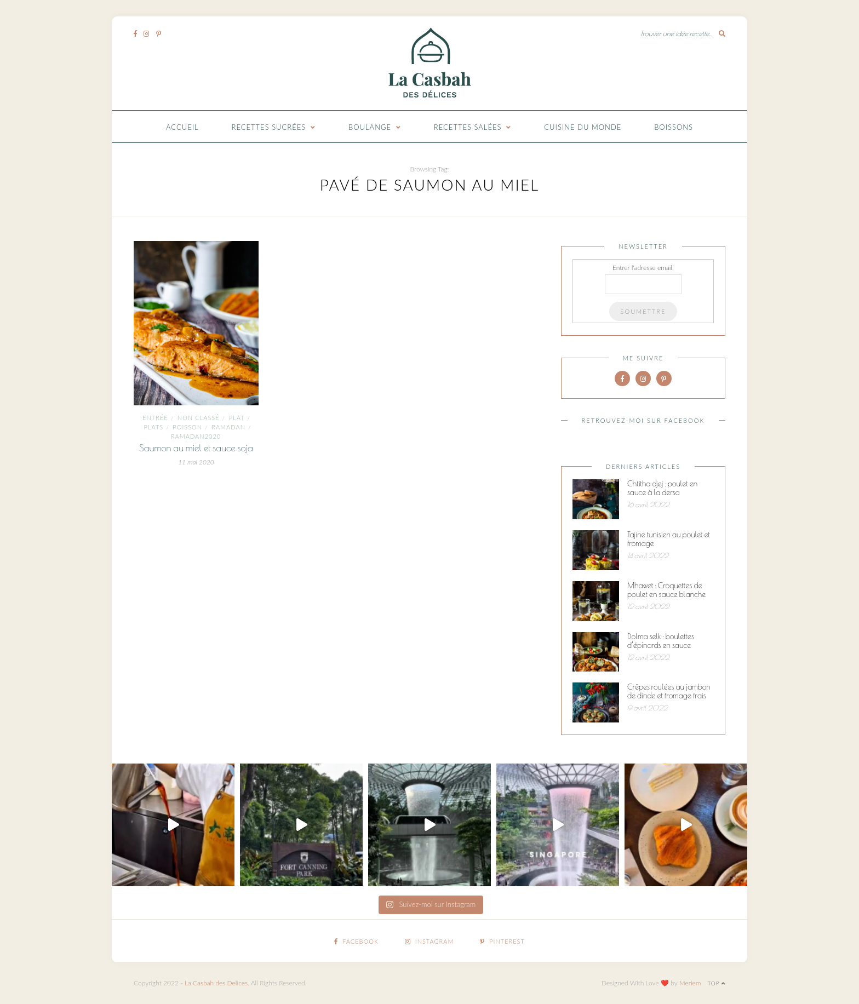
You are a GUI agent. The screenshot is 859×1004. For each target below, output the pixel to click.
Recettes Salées (468, 127)
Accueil (182, 127)
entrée (155, 417)
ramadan (228, 427)
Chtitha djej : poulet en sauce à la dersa (662, 488)
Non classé (198, 417)
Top (716, 983)
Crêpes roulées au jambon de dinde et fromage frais (669, 691)
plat (237, 417)
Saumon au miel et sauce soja (196, 448)
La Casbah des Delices (216, 983)
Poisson (187, 427)
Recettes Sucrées (269, 127)
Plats (154, 427)
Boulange (369, 127)
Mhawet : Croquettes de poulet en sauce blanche (666, 590)
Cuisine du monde (582, 127)
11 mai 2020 (196, 462)
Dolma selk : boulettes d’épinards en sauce (660, 641)
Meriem (690, 983)
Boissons (673, 127)
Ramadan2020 (196, 436)
